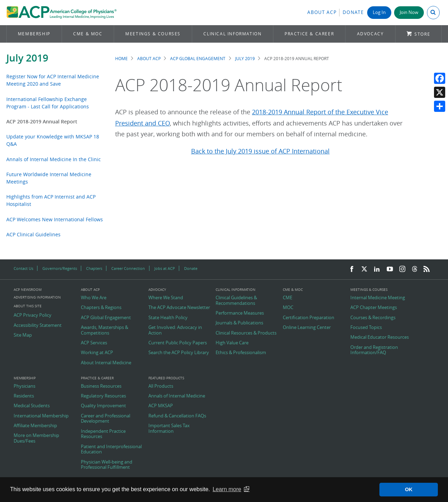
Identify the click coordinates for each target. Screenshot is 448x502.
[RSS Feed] (427, 269)
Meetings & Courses (153, 34)
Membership (34, 34)
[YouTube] (390, 269)
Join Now (409, 12)
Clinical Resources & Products (246, 333)
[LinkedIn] (377, 269)
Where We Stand (165, 298)
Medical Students (32, 406)
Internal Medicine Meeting (377, 298)
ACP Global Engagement (197, 59)
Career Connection (128, 268)
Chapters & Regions (101, 307)
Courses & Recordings (373, 318)
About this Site (28, 306)
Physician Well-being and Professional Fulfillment (106, 464)
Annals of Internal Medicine (176, 396)
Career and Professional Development (105, 418)
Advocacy (370, 34)
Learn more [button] (226, 489)
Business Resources (101, 386)
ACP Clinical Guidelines (33, 234)
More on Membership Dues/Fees (36, 438)
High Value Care (232, 343)
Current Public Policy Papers (177, 343)
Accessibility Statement (38, 325)
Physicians (24, 386)
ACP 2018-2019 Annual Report (41, 121)
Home (121, 59)
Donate (353, 12)
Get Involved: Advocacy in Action (175, 330)
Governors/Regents (59, 268)
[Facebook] (352, 269)
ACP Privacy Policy (32, 315)
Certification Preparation (308, 318)
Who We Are (93, 298)
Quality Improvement (103, 406)
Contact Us (23, 268)
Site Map (23, 335)
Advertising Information (37, 297)
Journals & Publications (239, 323)
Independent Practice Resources (103, 434)
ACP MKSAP (160, 406)
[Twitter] (364, 269)
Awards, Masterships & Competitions (104, 330)
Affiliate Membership (35, 426)
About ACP (322, 12)
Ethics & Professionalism (241, 353)
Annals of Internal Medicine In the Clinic (53, 159)
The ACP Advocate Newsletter (179, 307)
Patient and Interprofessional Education (111, 449)
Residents (24, 396)
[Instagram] (402, 269)
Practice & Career (309, 34)
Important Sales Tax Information (169, 428)
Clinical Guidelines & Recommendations (236, 300)
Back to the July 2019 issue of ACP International (260, 151)
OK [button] (409, 489)
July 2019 (27, 57)
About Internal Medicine (106, 363)
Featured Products (166, 378)
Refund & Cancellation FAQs (177, 416)
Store (422, 34)
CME (287, 298)
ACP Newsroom (28, 290)
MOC (288, 307)
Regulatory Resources (103, 396)
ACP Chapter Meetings (373, 307)
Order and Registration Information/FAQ (374, 350)
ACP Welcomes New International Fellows (54, 219)
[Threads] (414, 269)
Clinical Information (232, 34)
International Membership (41, 416)
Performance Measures (240, 313)
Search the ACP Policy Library (178, 353)
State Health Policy (168, 318)
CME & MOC (87, 34)
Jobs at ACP (164, 268)
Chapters (94, 268)
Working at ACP (97, 353)
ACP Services (94, 343)
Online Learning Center (307, 327)
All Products (160, 386)
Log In (379, 12)
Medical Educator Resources (379, 337)
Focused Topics (366, 327)
